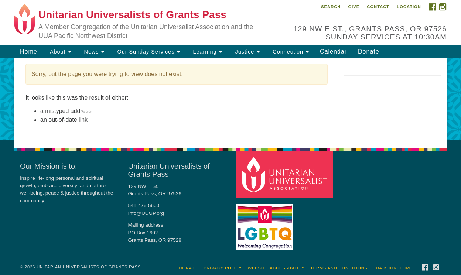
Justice (246, 52)
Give (353, 6)
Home (28, 51)
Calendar (333, 51)
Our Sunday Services (147, 52)
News (93, 52)
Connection (290, 52)
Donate (368, 51)
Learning (206, 52)
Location (409, 6)
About (59, 52)
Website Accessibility (276, 268)
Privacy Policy (223, 268)
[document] (230, 99)
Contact (378, 6)
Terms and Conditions (339, 268)
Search (331, 6)
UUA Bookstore (392, 268)
